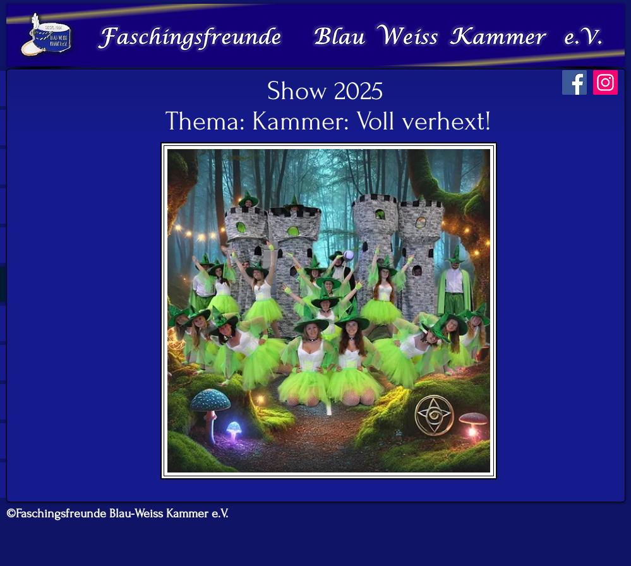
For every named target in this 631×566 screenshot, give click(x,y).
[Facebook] (574, 82)
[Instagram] (605, 82)
